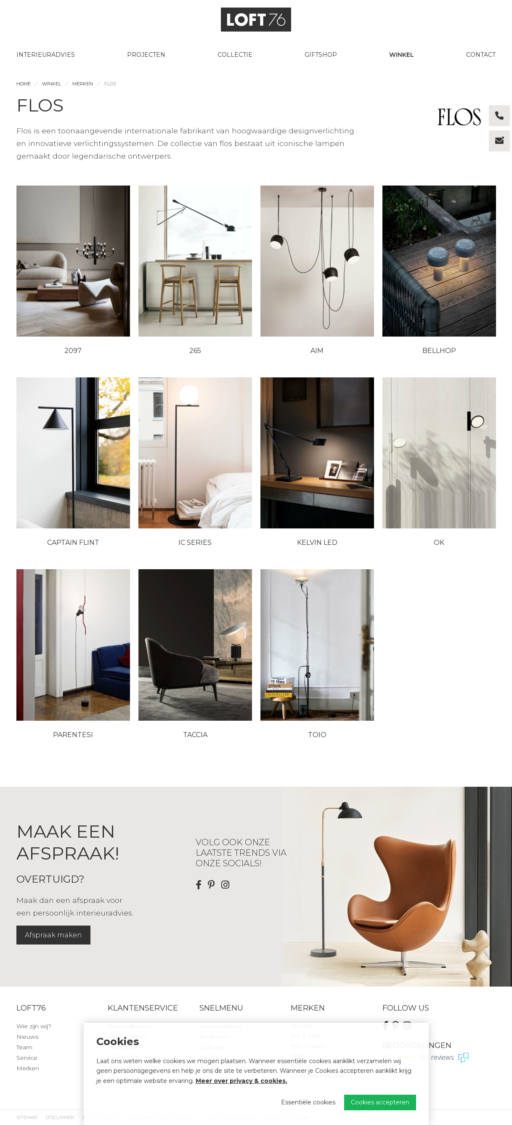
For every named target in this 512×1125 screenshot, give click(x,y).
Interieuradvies (45, 54)
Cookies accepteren (380, 1102)
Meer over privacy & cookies (241, 1081)
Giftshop (321, 54)
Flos (110, 84)
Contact (481, 54)
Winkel (401, 54)
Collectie (235, 54)
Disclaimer (59, 1117)
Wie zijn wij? (33, 1026)
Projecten (146, 54)
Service (26, 1057)
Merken (82, 84)
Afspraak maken (53, 935)
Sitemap (26, 1117)
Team (24, 1047)
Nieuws (27, 1036)
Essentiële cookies (308, 1102)
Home (23, 84)
